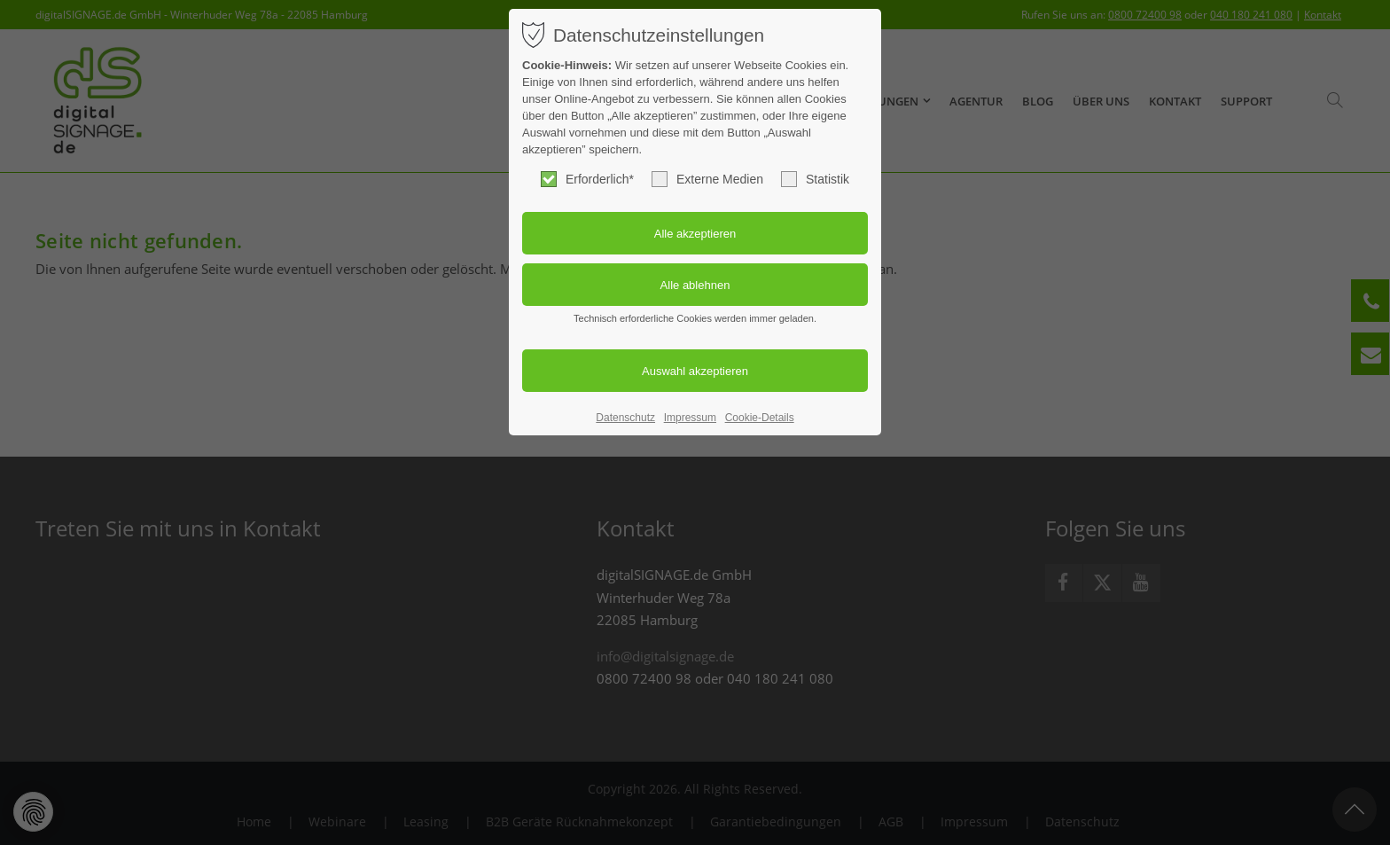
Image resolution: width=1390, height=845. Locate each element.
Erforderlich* (587, 179)
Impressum (690, 417)
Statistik (815, 179)
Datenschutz (625, 417)
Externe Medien (707, 179)
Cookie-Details (759, 417)
